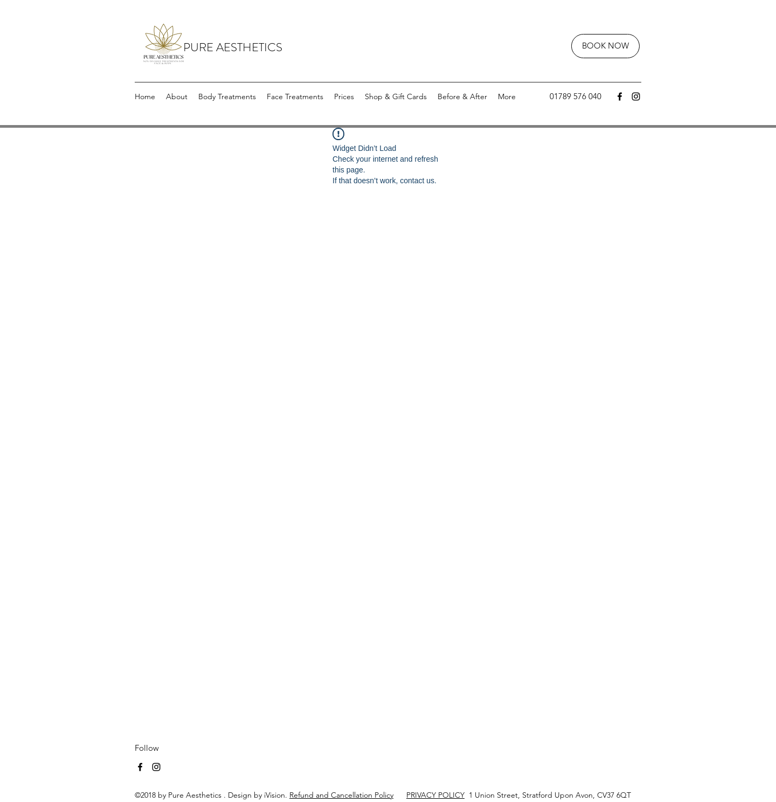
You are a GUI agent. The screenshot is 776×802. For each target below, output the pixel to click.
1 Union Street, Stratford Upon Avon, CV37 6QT (548, 795)
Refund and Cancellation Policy (341, 795)
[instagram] (635, 96)
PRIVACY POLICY (435, 795)
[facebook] (619, 96)
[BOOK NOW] (605, 46)
